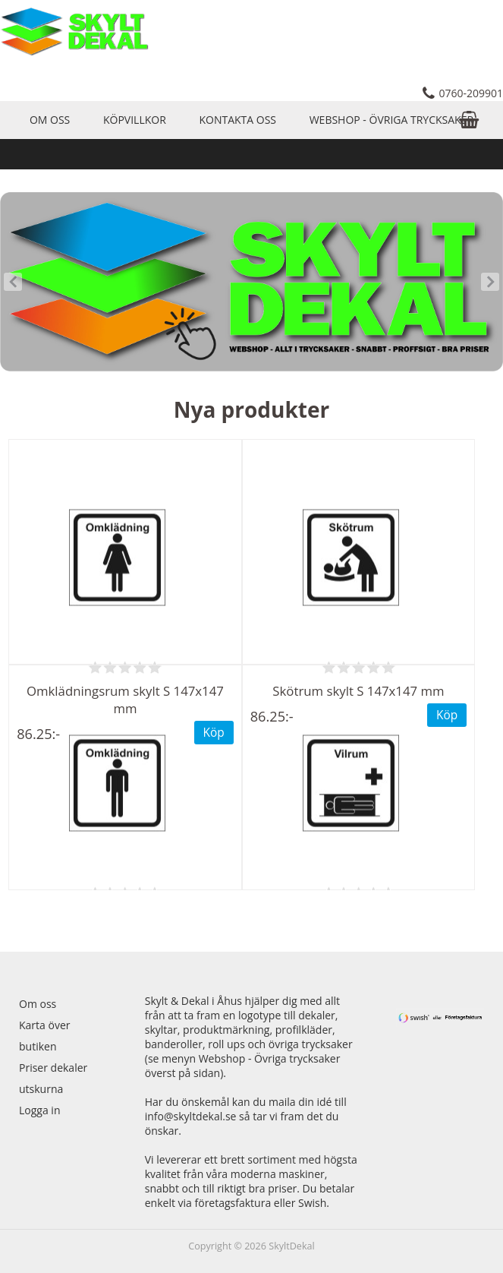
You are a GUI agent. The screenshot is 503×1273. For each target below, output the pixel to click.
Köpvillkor (134, 119)
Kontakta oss (237, 119)
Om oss (50, 119)
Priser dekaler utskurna (53, 1078)
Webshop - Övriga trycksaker (391, 119)
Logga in (39, 1110)
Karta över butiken (44, 1035)
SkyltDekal (292, 1246)
